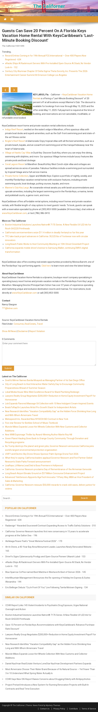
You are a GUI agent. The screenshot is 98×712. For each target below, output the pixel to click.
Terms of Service (89, 709)
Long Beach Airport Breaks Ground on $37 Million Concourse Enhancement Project (45, 473)
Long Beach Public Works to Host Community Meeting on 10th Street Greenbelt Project (47, 244)
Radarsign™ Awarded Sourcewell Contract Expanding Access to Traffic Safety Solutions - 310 (50, 525)
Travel (40, 324)
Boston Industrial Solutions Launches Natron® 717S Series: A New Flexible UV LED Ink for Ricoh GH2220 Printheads (48, 617)
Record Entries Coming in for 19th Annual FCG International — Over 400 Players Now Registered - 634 (46, 518)
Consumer (19, 324)
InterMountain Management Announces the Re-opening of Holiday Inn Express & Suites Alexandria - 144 (47, 580)
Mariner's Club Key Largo (17, 187)
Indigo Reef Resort (14, 129)
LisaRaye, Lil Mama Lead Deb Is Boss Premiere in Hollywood (34, 465)
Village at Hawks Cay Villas (18, 152)
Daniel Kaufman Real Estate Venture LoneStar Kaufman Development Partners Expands (48, 663)
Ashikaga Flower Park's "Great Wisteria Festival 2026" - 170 (33, 541)
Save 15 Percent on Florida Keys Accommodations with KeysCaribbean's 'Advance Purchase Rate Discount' (49, 627)
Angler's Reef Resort (15, 141)
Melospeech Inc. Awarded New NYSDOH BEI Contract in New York (36, 419)
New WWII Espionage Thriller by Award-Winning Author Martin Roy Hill (38, 434)
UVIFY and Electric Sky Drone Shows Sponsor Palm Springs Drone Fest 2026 (41, 454)
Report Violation (37, 331)
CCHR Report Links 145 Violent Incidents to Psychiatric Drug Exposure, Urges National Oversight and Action (46, 607)
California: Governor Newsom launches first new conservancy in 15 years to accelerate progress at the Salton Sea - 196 (47, 533)
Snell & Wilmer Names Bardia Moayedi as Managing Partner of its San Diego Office (45, 380)
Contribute (73, 709)
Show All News (9, 331)
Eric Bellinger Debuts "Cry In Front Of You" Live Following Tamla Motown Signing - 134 (46, 587)
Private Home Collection (16, 176)
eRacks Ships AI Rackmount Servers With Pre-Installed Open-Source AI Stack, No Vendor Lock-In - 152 (48, 564)
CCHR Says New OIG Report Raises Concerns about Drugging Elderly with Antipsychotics (47, 679)
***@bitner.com (10, 308)
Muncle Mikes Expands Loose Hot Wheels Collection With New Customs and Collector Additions (46, 656)
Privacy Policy (59, 709)
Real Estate (30, 324)
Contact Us (45, 709)
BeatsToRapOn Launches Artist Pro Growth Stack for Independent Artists (40, 407)
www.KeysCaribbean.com (14, 213)
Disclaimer (23, 331)
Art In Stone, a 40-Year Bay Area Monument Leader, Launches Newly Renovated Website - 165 (49, 549)
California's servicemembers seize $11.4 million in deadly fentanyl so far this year (44, 232)
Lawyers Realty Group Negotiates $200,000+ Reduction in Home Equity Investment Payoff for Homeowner (50, 636)
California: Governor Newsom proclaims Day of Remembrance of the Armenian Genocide (48, 469)
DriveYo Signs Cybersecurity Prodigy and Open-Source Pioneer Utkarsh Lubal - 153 (45, 556)
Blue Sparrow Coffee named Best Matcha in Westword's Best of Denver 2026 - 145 (45, 572)
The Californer (49, 6)
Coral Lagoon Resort (15, 164)
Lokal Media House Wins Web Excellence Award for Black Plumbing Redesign (42, 392)
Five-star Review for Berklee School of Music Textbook (31, 423)
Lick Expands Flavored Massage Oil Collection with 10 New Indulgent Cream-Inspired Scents (49, 403)
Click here (46, 266)
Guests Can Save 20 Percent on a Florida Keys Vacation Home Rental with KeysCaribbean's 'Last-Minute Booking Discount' (48, 35)
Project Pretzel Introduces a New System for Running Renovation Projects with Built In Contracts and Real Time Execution (47, 687)
